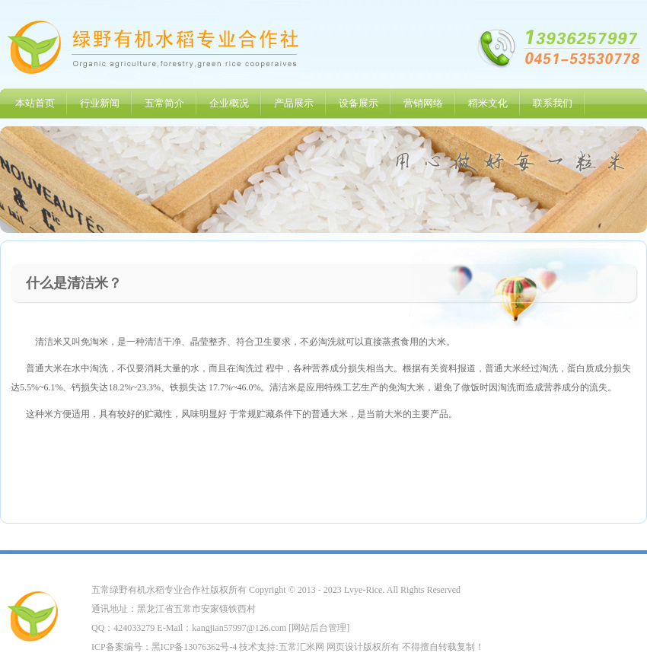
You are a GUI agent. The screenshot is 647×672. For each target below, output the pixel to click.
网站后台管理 (319, 628)
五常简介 (164, 103)
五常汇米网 (301, 647)
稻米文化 (488, 103)
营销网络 (423, 103)
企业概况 (229, 103)
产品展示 (294, 103)
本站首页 (35, 103)
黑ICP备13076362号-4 (194, 647)
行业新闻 (100, 103)
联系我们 (552, 103)
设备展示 (358, 103)
